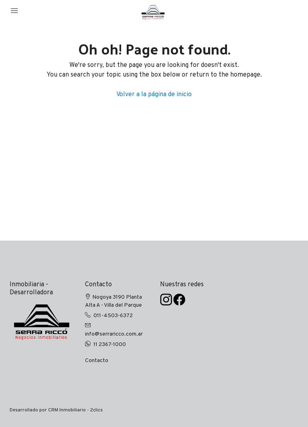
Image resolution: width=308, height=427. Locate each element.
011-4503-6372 (113, 315)
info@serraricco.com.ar (114, 334)
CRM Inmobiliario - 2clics (75, 410)
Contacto (96, 360)
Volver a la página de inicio (154, 95)
